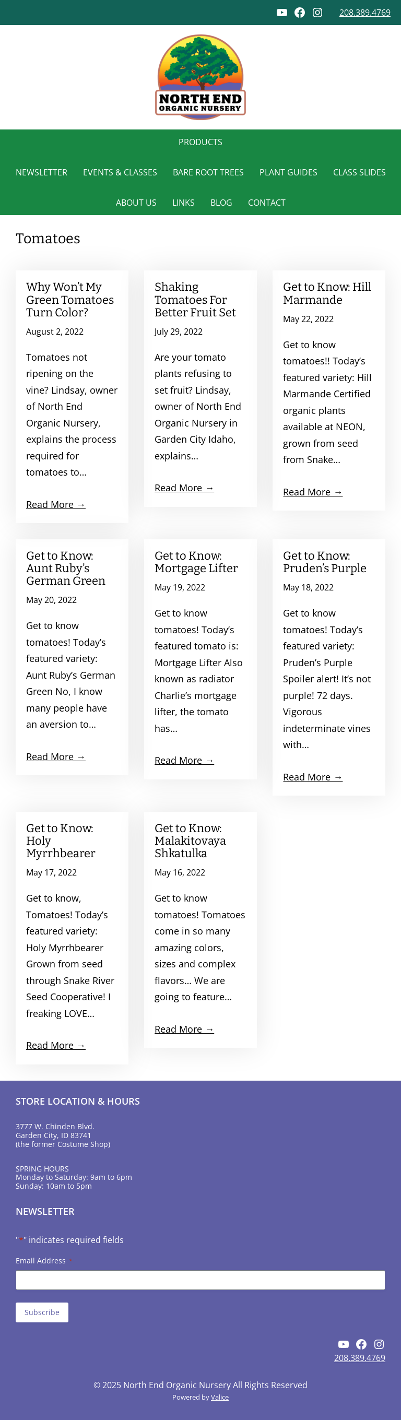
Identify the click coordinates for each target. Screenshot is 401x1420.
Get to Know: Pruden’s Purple (325, 562)
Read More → (56, 504)
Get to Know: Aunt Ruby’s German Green (65, 568)
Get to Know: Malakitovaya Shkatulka (190, 841)
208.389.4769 (365, 12)
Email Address (44, 1260)
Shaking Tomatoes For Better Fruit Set (195, 299)
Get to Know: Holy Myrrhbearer (61, 841)
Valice (220, 1397)
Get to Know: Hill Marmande (327, 293)
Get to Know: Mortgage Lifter (196, 562)
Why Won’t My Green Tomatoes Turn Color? (70, 299)
